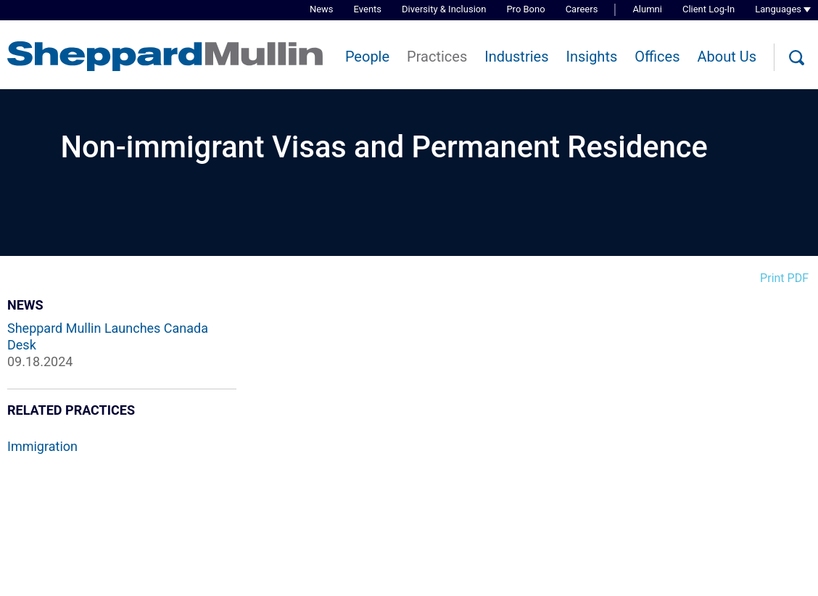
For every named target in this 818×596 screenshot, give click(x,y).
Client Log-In (708, 9)
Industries (516, 56)
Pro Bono (525, 9)
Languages (778, 9)
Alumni (647, 9)
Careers (582, 9)
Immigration (42, 446)
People (367, 56)
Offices (657, 56)
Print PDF (784, 278)
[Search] (796, 58)
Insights (591, 56)
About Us (726, 56)
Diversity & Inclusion (444, 9)
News (322, 9)
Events (367, 9)
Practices (437, 56)
